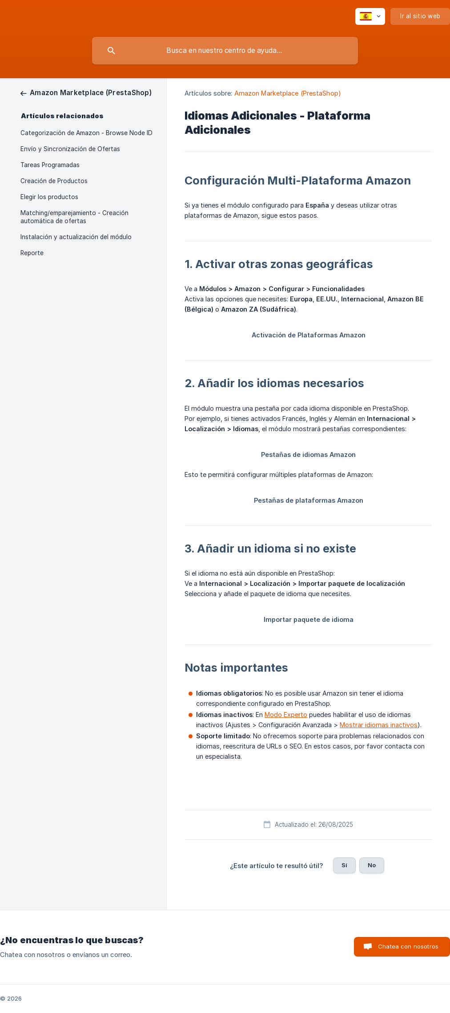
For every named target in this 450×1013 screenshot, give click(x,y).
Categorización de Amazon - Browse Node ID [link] (86, 132)
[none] (370, 16)
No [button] (372, 865)
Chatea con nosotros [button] (408, 946)
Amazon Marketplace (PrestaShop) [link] (287, 93)
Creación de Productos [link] (54, 180)
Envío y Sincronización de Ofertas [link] (70, 148)
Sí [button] (344, 865)
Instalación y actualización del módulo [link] (76, 236)
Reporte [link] (32, 252)
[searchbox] (225, 50)
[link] (86, 92)
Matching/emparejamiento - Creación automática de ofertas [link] (74, 216)
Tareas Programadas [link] (50, 164)
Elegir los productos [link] (49, 196)
